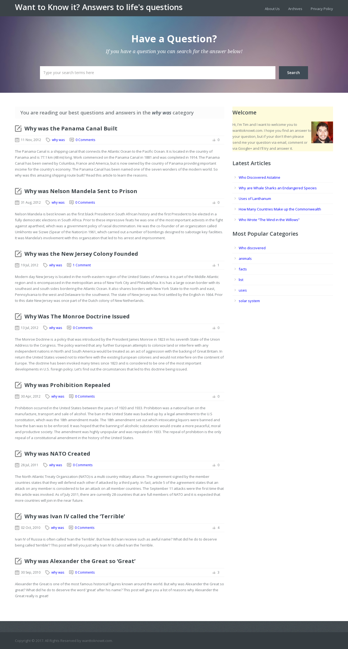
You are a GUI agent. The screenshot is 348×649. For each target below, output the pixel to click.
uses (243, 290)
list (241, 279)
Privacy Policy (322, 8)
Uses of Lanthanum (255, 198)
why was (58, 140)
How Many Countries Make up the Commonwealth (280, 209)
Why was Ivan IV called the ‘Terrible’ (74, 516)
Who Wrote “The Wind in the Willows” (269, 219)
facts (243, 269)
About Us (272, 8)
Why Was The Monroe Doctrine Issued (77, 316)
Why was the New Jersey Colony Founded (81, 253)
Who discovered (252, 247)
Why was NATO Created (57, 453)
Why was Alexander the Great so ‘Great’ (79, 561)
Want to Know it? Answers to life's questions (99, 7)
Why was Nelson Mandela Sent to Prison (80, 191)
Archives (295, 8)
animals (245, 258)
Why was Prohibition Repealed (67, 385)
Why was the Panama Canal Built (70, 128)
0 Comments (85, 140)
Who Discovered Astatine (259, 177)
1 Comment (82, 265)
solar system (249, 300)
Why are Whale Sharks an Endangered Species (278, 188)
